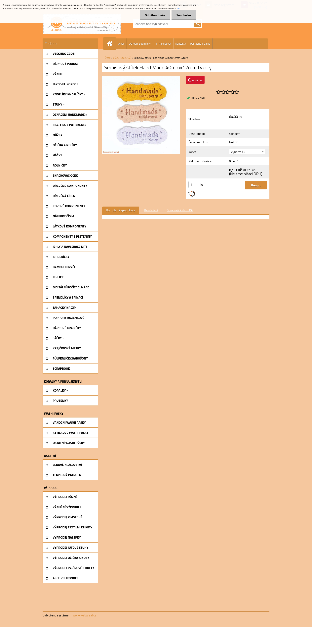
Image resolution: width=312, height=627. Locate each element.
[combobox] (247, 151)
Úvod (107, 58)
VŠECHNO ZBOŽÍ (122, 58)
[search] (197, 24)
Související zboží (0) (180, 210)
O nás (121, 43)
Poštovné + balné (200, 43)
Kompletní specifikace (120, 210)
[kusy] (193, 184)
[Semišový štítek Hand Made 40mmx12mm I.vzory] (141, 77)
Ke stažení (151, 210)
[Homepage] (111, 43)
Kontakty (180, 43)
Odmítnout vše (155, 15)
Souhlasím (183, 15)
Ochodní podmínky (139, 43)
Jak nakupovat (163, 43)
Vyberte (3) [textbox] (238, 151)
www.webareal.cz (84, 615)
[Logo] (82, 24)
